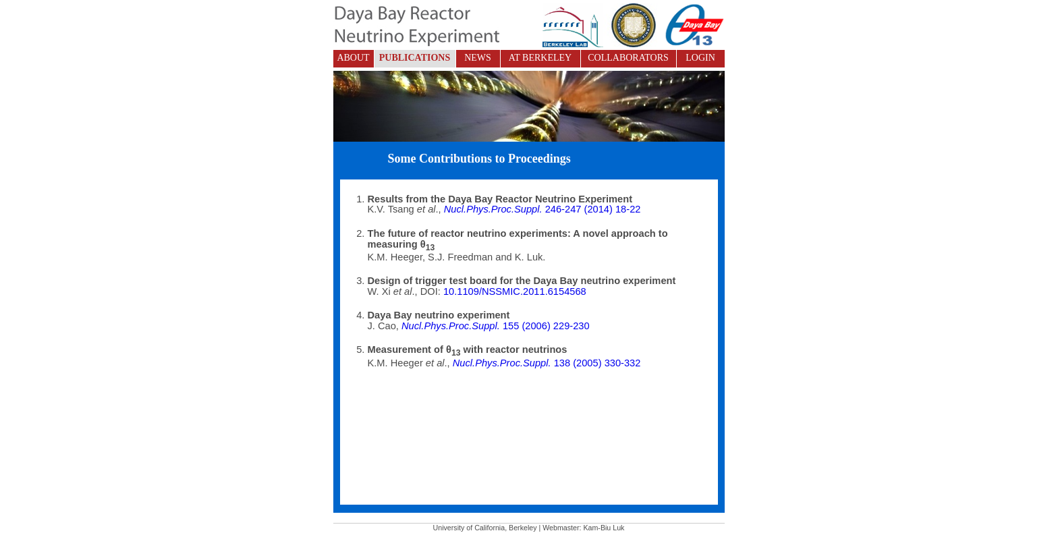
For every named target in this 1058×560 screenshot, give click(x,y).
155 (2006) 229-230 (495, 325)
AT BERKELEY (540, 58)
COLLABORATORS (628, 58)
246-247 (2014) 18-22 (542, 209)
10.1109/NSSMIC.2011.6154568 (514, 291)
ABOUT (353, 58)
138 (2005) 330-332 (545, 363)
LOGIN (700, 58)
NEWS (477, 58)
